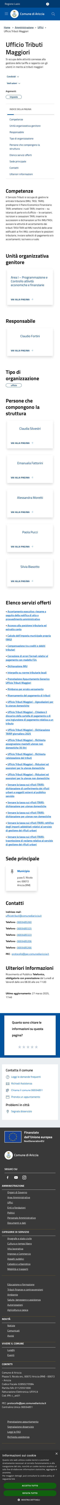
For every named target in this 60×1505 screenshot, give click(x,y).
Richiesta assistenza (18, 1437)
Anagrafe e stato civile (19, 1238)
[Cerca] (53, 14)
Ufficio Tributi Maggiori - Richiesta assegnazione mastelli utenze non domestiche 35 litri (25, 744)
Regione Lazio (12, 4)
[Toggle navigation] (6, 14)
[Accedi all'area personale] (47, 4)
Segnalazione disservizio (20, 1427)
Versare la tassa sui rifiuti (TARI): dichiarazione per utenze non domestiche (28, 814)
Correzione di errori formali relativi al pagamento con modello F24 (27, 658)
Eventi (10, 1355)
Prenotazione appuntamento (22, 1422)
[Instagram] (24, 1177)
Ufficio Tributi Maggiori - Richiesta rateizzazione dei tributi (25, 756)
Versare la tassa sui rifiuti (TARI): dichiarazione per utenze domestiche (26, 804)
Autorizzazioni (15, 1305)
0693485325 (24, 928)
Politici (11, 1213)
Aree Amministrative (18, 1197)
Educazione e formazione (20, 1284)
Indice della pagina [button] (20, 109)
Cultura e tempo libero (19, 1243)
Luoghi (11, 1350)
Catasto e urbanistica (18, 1264)
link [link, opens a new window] (13, 1479)
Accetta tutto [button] (30, 1485)
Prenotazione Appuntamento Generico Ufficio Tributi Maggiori (27, 681)
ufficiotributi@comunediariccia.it (24, 916)
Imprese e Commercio (19, 1254)
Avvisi (10, 1336)
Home (7, 27)
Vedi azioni (14, 83)
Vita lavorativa (15, 1249)
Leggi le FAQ (14, 1432)
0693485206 (24, 941)
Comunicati (13, 1330)
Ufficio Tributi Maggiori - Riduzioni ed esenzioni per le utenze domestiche (27, 766)
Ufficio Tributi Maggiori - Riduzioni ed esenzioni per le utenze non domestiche (27, 776)
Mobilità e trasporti (17, 1269)
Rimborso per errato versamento (26, 689)
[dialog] (30, 1477)
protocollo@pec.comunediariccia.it (30, 954)
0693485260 (24, 922)
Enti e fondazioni (16, 1207)
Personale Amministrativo (21, 1218)
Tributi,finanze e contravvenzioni (25, 1289)
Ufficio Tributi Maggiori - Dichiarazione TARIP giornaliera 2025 (28, 732)
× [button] (56, 1454)
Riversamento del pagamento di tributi (29, 695)
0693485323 (24, 935)
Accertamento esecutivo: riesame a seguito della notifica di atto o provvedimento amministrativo (26, 615)
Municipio (23, 871)
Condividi (13, 77)
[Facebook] (7, 1177)
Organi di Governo (17, 1192)
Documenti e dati (16, 1223)
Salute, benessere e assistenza (24, 1300)
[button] (30, 1499)
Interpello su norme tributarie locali (27, 672)
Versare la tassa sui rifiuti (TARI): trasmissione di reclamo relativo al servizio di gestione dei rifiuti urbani (29, 840)
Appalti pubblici (15, 1259)
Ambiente (12, 1295)
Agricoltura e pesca (17, 1310)
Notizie (11, 1325)
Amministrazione (24, 27)
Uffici (41, 27)
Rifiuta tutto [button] (30, 1493)
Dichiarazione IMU (17, 666)
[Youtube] (16, 1177)
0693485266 (24, 947)
